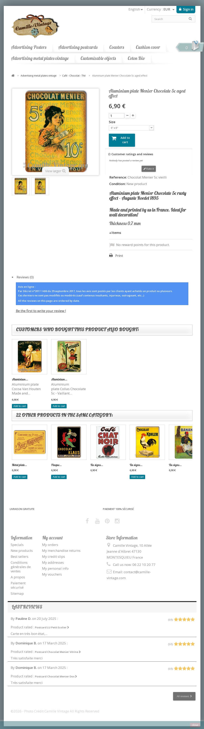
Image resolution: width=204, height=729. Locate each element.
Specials (17, 541)
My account (52, 534)
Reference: (118, 174)
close (195, 725)
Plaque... (56, 376)
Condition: (117, 181)
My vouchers (52, 571)
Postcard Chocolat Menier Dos (56, 673)
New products (22, 547)
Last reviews (27, 603)
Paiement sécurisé (18, 582)
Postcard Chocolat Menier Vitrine (58, 649)
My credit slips (53, 553)
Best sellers (19, 553)
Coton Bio (136, 58)
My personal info (55, 565)
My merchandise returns (61, 547)
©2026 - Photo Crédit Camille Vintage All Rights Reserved (55, 708)
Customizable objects (98, 58)
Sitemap (17, 590)
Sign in (187, 9)
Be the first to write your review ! (41, 307)
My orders (50, 541)
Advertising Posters (28, 47)
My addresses (53, 559)
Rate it (149, 165)
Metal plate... (19, 462)
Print (119, 252)
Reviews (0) (25, 274)
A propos (18, 574)
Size (112, 122)
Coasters (116, 47)
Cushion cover (148, 47)
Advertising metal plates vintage (40, 58)
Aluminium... (138, 376)
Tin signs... (18, 376)
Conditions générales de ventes (21, 563)
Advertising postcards (77, 47)
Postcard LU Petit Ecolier (52, 624)
